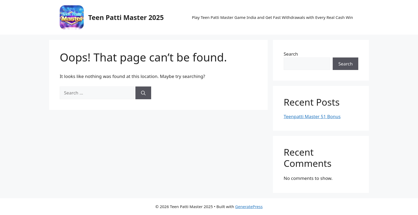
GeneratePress (249, 206)
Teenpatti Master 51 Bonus (312, 116)
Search (291, 54)
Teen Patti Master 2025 (126, 17)
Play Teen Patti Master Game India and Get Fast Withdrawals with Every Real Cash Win (272, 17)
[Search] (143, 92)
